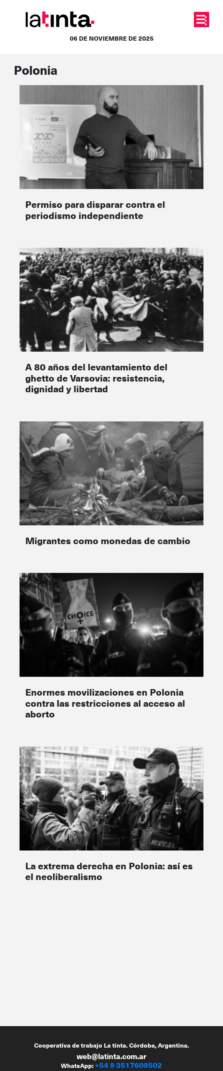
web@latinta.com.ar (111, 1056)
